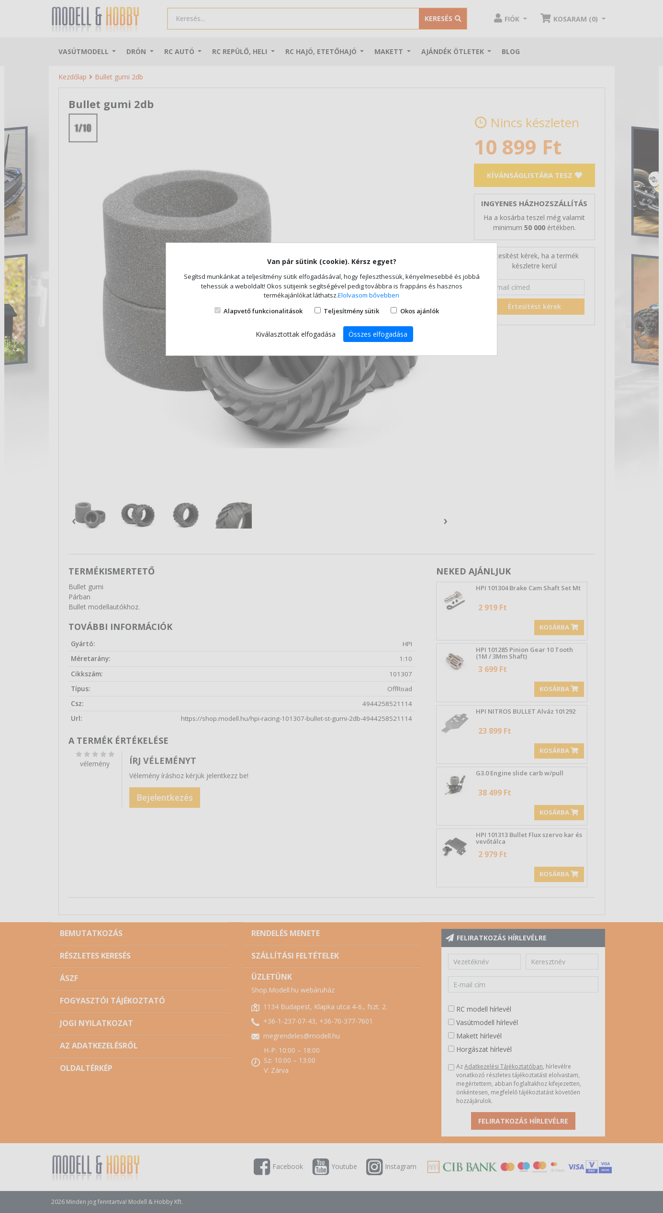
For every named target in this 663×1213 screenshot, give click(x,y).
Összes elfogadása (377, 334)
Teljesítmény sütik (351, 311)
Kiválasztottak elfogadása (296, 334)
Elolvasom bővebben (368, 295)
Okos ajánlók (419, 311)
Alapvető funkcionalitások (263, 311)
